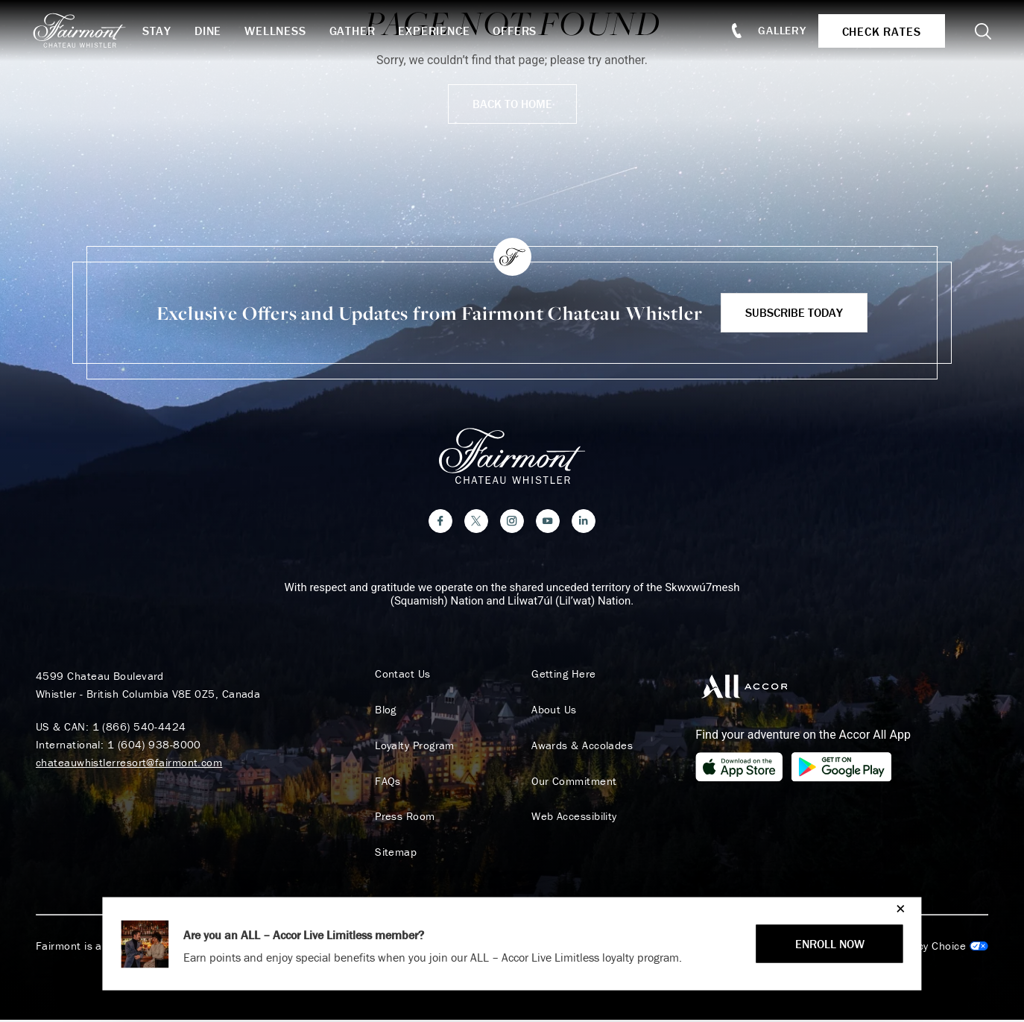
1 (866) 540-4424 (139, 728)
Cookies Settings (927, 948)
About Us (552, 711)
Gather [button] (357, 30)
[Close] (897, 908)
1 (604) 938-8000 (154, 746)
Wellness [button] (279, 30)
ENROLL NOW (830, 943)
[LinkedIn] (583, 522)
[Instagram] (512, 522)
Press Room (403, 818)
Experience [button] (439, 30)
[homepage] (91, 30)
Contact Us (401, 675)
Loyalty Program (413, 747)
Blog (384, 711)
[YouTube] (548, 522)
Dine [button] (212, 30)
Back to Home (512, 103)
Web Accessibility (573, 818)
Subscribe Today (794, 312)
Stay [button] (161, 30)
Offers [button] (520, 30)
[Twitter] (476, 522)
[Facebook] (440, 522)
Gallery (779, 30)
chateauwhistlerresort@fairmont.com (129, 764)
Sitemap (394, 854)
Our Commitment (572, 782)
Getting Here (562, 675)
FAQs (386, 782)
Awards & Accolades (580, 747)
